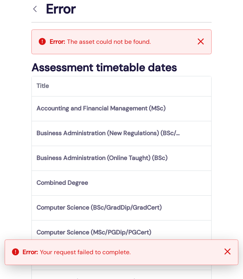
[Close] (201, 41)
